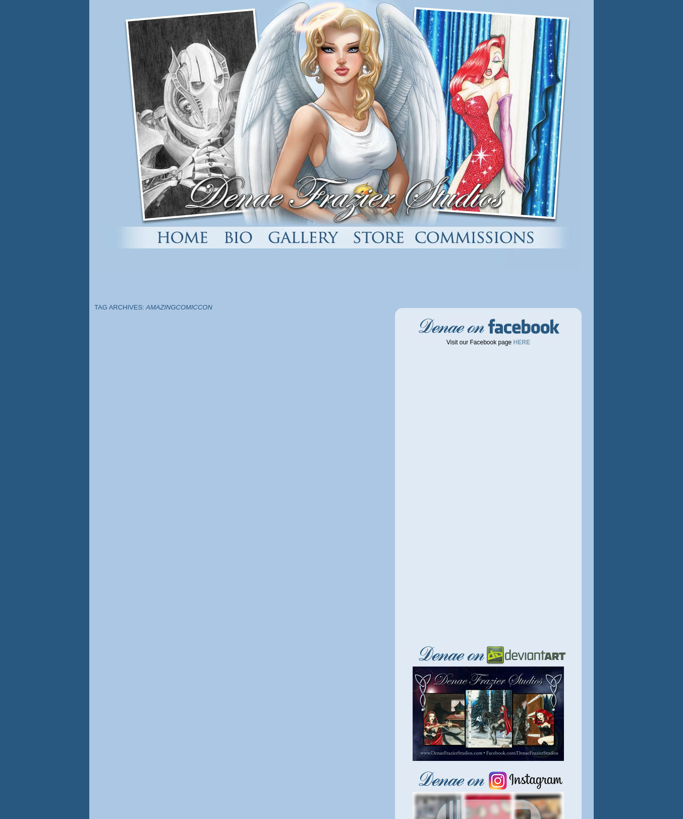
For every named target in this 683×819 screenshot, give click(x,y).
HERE (520, 342)
